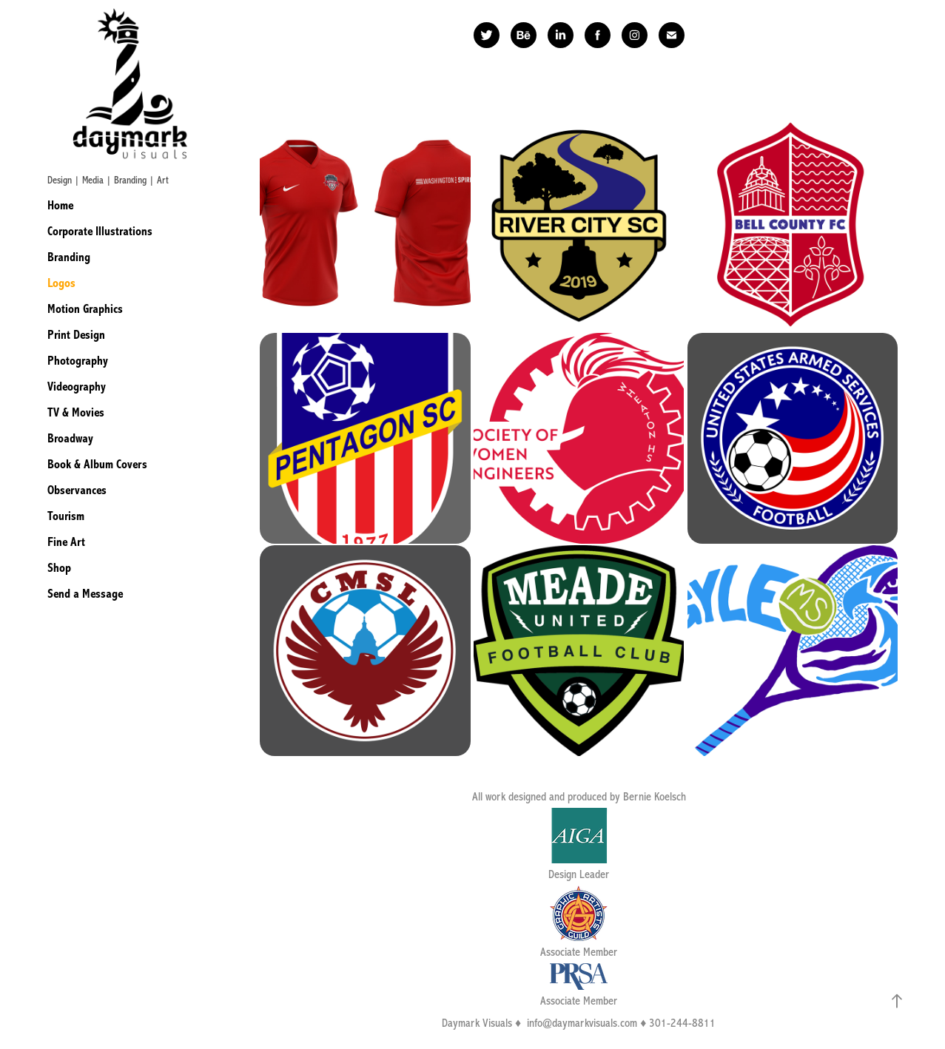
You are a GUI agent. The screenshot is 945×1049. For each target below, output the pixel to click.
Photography (77, 361)
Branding (68, 257)
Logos (61, 283)
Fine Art (66, 542)
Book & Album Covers (97, 464)
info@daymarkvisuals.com (582, 1023)
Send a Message (85, 594)
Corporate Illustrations (99, 231)
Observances (77, 490)
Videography (76, 387)
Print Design (76, 335)
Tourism (65, 516)
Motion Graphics (85, 309)
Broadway (70, 438)
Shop (59, 568)
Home (60, 205)
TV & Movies (75, 412)
